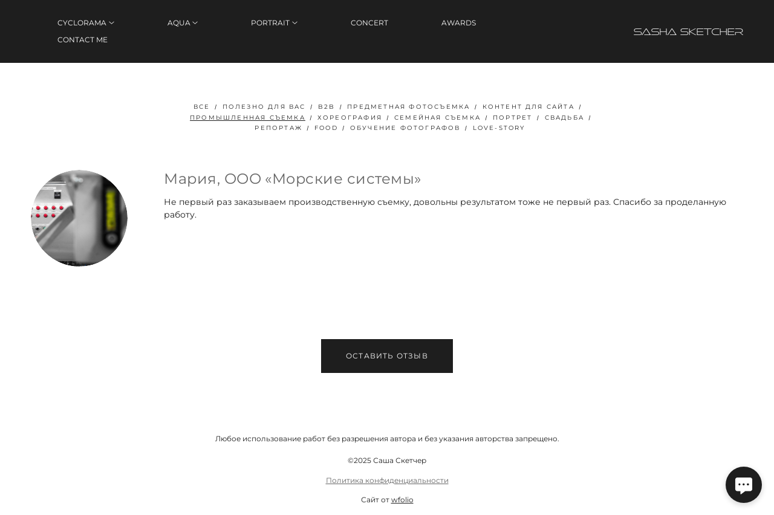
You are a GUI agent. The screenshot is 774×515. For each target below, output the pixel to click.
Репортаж (278, 128)
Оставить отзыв (387, 355)
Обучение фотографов (405, 128)
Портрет (512, 117)
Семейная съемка (437, 117)
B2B (327, 107)
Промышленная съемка (247, 117)
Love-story (499, 128)
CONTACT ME (82, 39)
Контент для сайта (528, 107)
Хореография (349, 117)
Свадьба (564, 117)
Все (202, 107)
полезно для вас (264, 107)
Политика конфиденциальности (387, 480)
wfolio (402, 499)
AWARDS (458, 22)
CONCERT (369, 22)
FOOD (326, 128)
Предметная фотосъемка (408, 107)
